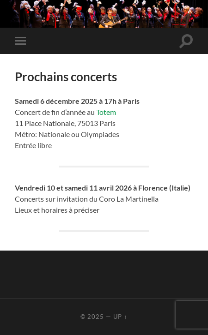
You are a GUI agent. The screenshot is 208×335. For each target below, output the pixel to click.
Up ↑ (120, 316)
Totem (106, 112)
